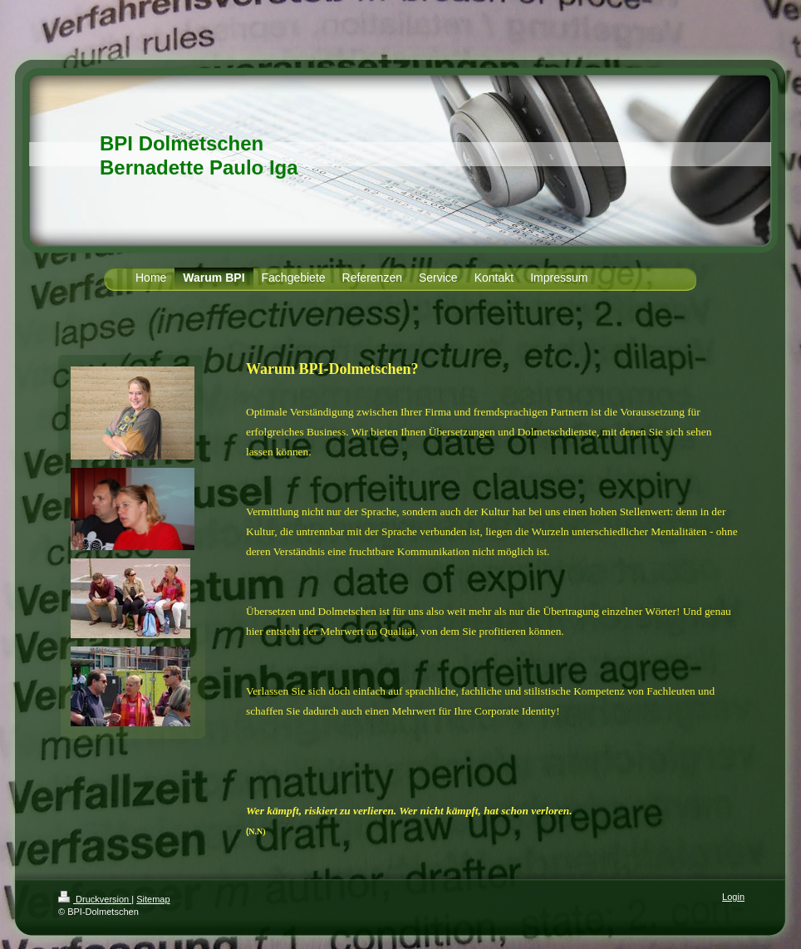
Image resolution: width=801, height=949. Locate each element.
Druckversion (94, 899)
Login (733, 897)
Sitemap (153, 899)
